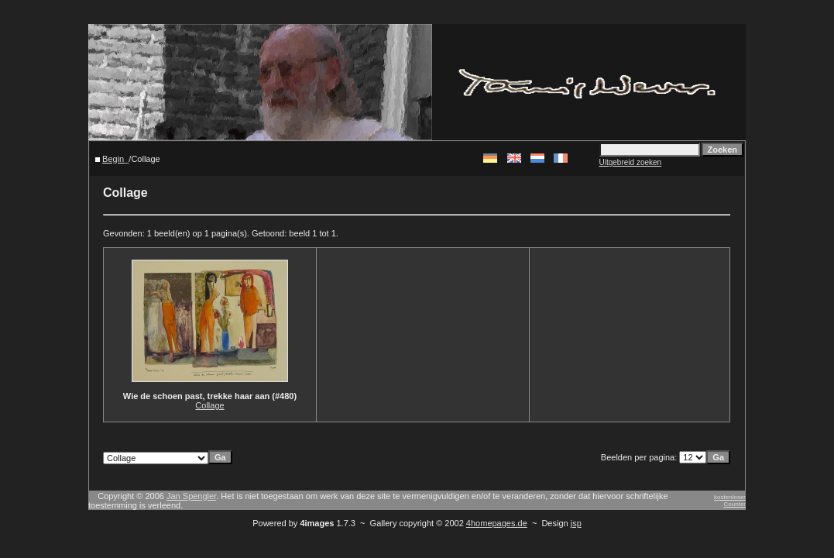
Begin (113, 159)
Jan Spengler (191, 496)
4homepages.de (496, 523)
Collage (209, 405)
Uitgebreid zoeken (630, 162)
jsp (576, 523)
